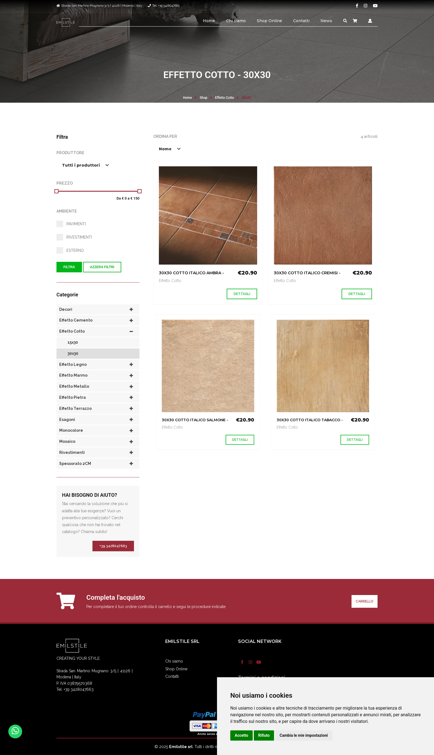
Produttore (70, 153)
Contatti (301, 20)
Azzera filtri (102, 267)
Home (209, 20)
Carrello (364, 612)
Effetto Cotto (224, 98)
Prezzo (64, 183)
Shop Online (269, 20)
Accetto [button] (241, 735)
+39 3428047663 (113, 557)
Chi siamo (236, 20)
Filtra (69, 267)
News (326, 20)
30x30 (246, 98)
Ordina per (165, 136)
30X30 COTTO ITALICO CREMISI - (307, 272)
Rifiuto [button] (264, 735)
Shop (203, 98)
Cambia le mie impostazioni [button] (304, 735)
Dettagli (242, 294)
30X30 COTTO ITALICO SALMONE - (200, 404)
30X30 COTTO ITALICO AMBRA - (191, 272)
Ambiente (66, 211)
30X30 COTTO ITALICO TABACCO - (315, 404)
